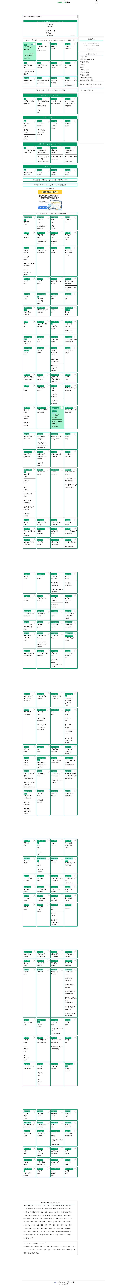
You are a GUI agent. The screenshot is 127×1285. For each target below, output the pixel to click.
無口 (49, 1250)
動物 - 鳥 (49, 1205)
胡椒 (48, 1246)
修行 (34, 1250)
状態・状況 (36, 1228)
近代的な (26, 1246)
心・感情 (84, 57)
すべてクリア (91, 49)
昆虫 (70, 1225)
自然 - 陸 (52, 1218)
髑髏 (58, 1250)
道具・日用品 (28, 1231)
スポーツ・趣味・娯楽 (62, 1231)
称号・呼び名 (42, 1215)
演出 (45, 1250)
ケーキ (29, 1250)
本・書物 (54, 1215)
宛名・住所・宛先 (33, 1253)
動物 (54, 1209)
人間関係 (49, 1222)
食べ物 (46, 1218)
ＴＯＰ (54, 1282)
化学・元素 (60, 1225)
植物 (62, 1228)
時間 (48, 1215)
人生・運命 (37, 1205)
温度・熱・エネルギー (59, 1235)
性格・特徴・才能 (29, 1218)
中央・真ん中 (71, 1250)
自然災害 (30, 1205)
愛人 (32, 1246)
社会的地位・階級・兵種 (33, 1209)
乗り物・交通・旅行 (43, 1235)
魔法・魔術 (34, 1222)
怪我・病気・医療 (66, 1212)
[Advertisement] (63, 9)
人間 (44, 1205)
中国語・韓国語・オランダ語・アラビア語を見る (50, 185)
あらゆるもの (55, 1246)
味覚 (66, 1225)
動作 (25, 1205)
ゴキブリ (42, 1246)
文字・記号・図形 (54, 1228)
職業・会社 (44, 1228)
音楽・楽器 (60, 1209)
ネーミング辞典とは (87, 90)
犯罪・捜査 (42, 1222)
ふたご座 (39, 1250)
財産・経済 (56, 1205)
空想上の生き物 (35, 1212)
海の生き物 (67, 1215)
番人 (69, 1246)
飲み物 (51, 1212)
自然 (62, 1205)
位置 (41, 1218)
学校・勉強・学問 (61, 1218)
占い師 (64, 1250)
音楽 (54, 1250)
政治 (27, 1222)
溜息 (25, 1253)
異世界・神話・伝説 (59, 1222)
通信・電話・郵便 (49, 1231)
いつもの (63, 1246)
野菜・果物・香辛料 (31, 1215)
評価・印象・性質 (38, 1225)
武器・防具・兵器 (50, 1225)
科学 (31, 1238)
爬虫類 (60, 1215)
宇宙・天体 (36, 1231)
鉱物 (36, 1218)
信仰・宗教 (28, 1228)
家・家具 (57, 1212)
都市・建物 (48, 1209)
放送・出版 (44, 1212)
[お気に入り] (34, 44)
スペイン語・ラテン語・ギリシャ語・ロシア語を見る (50, 180)
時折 (36, 1246)
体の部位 (67, 1228)
